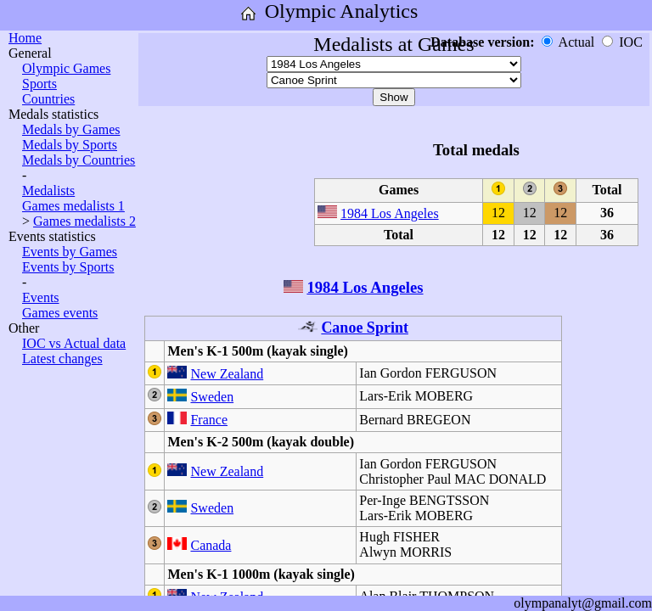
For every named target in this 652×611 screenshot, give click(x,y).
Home (25, 38)
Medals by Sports (69, 144)
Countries (48, 99)
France (209, 419)
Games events (60, 313)
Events (40, 297)
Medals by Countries (78, 160)
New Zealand (226, 374)
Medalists (48, 190)
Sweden (211, 397)
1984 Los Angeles (389, 213)
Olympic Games (66, 68)
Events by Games (69, 251)
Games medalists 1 (73, 206)
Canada (210, 545)
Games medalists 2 (84, 221)
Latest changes (62, 358)
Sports (39, 83)
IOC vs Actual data (74, 343)
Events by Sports (68, 267)
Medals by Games (71, 129)
